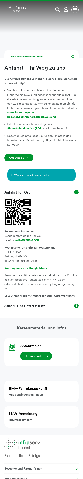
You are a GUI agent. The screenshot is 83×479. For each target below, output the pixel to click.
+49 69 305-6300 (27, 240)
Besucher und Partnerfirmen (27, 56)
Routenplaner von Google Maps (25, 268)
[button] (58, 9)
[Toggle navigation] (75, 9)
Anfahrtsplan (16, 157)
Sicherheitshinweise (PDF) (25, 128)
